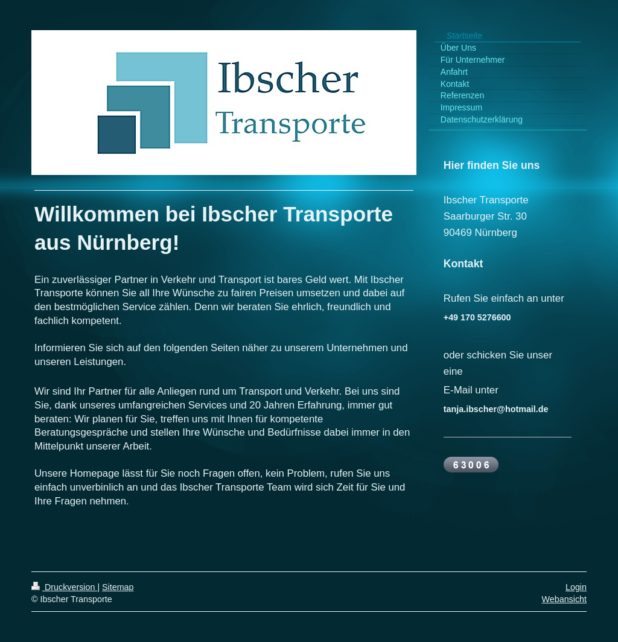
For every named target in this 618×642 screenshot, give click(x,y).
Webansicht (564, 599)
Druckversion (64, 587)
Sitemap (117, 587)
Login (576, 587)
